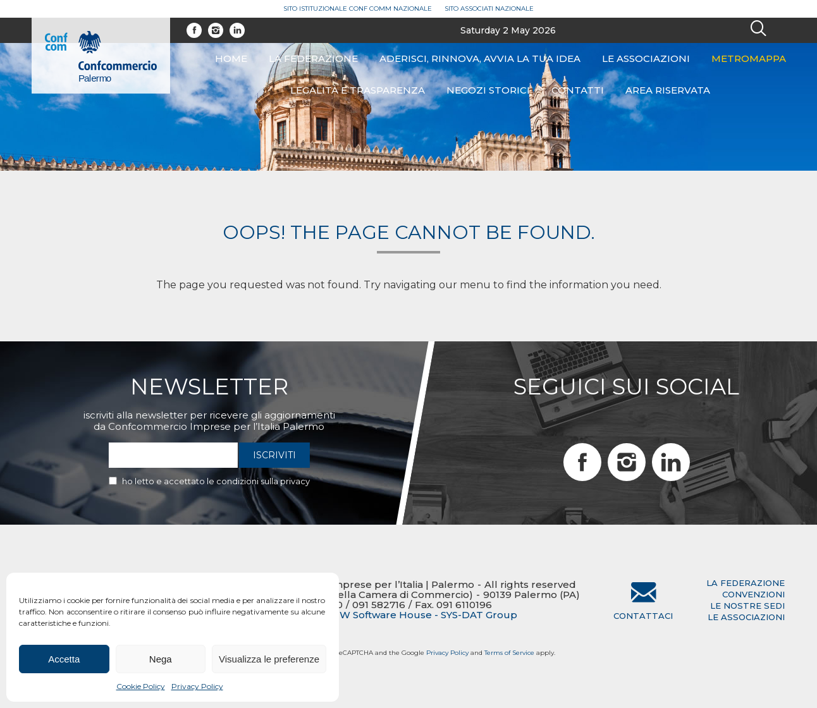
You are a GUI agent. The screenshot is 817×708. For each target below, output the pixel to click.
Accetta (64, 659)
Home (231, 58)
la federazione (745, 583)
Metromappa (748, 58)
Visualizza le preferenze (269, 659)
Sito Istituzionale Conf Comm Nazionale (357, 8)
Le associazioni (646, 58)
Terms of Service (509, 653)
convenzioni (753, 594)
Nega (160, 659)
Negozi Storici (488, 90)
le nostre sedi (747, 606)
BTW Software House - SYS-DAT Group (421, 615)
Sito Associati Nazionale (489, 8)
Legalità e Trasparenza (357, 90)
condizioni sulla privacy (263, 481)
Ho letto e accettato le (216, 481)
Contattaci (643, 616)
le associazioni (746, 617)
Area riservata (667, 90)
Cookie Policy (140, 686)
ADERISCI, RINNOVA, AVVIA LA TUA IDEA (479, 58)
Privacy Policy (197, 686)
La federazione (313, 58)
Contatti (577, 90)
